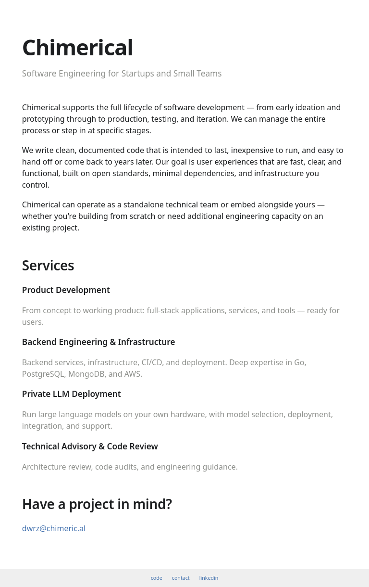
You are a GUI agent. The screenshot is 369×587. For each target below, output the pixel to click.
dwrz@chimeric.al (54, 528)
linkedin (209, 577)
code (156, 577)
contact (181, 577)
